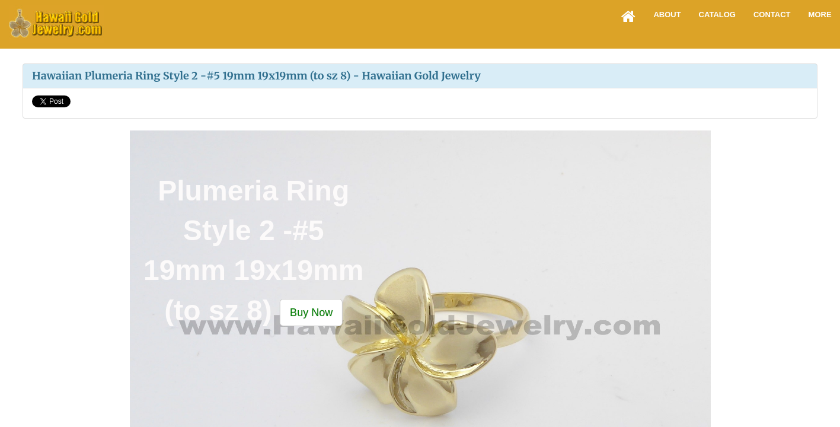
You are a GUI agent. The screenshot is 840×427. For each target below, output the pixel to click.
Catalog (717, 14)
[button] (311, 312)
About (667, 14)
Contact (772, 14)
